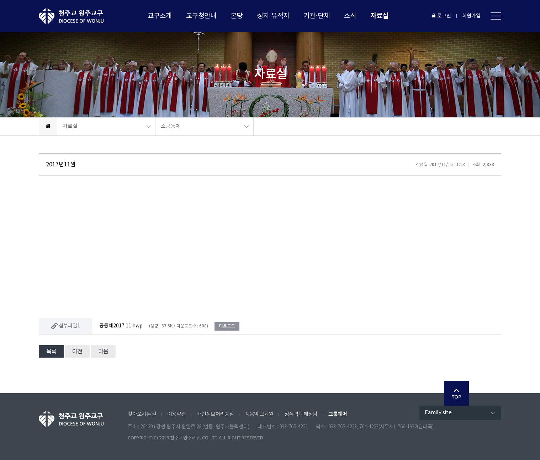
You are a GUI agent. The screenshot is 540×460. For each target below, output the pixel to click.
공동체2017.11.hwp (121, 326)
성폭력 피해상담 (300, 414)
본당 (237, 16)
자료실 (379, 16)
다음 (103, 351)
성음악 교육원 (259, 414)
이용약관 (176, 414)
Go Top (456, 393)
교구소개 (160, 16)
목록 (51, 351)
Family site (438, 413)
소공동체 (171, 126)
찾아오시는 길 (142, 414)
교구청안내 (201, 16)
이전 (77, 351)
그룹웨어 (337, 414)
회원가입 (471, 16)
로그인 (441, 16)
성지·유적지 (273, 16)
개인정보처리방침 (215, 414)
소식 (350, 16)
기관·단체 (316, 16)
